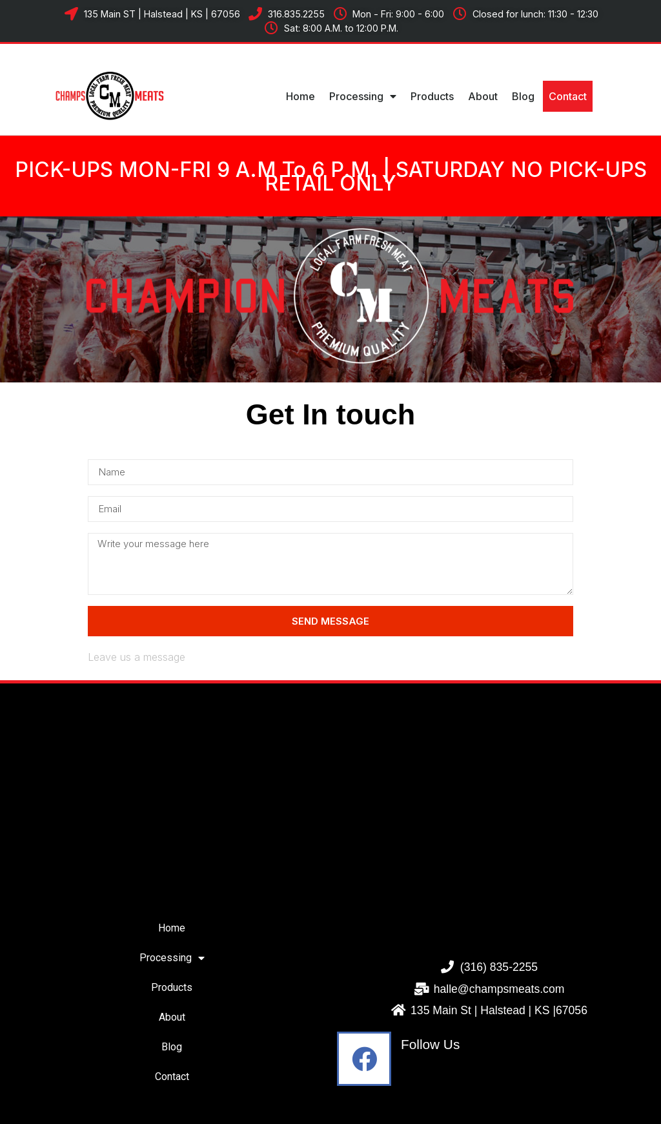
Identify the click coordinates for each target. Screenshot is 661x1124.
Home (300, 96)
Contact (568, 96)
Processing (362, 96)
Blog (523, 96)
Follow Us (430, 1044)
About (483, 96)
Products (432, 96)
